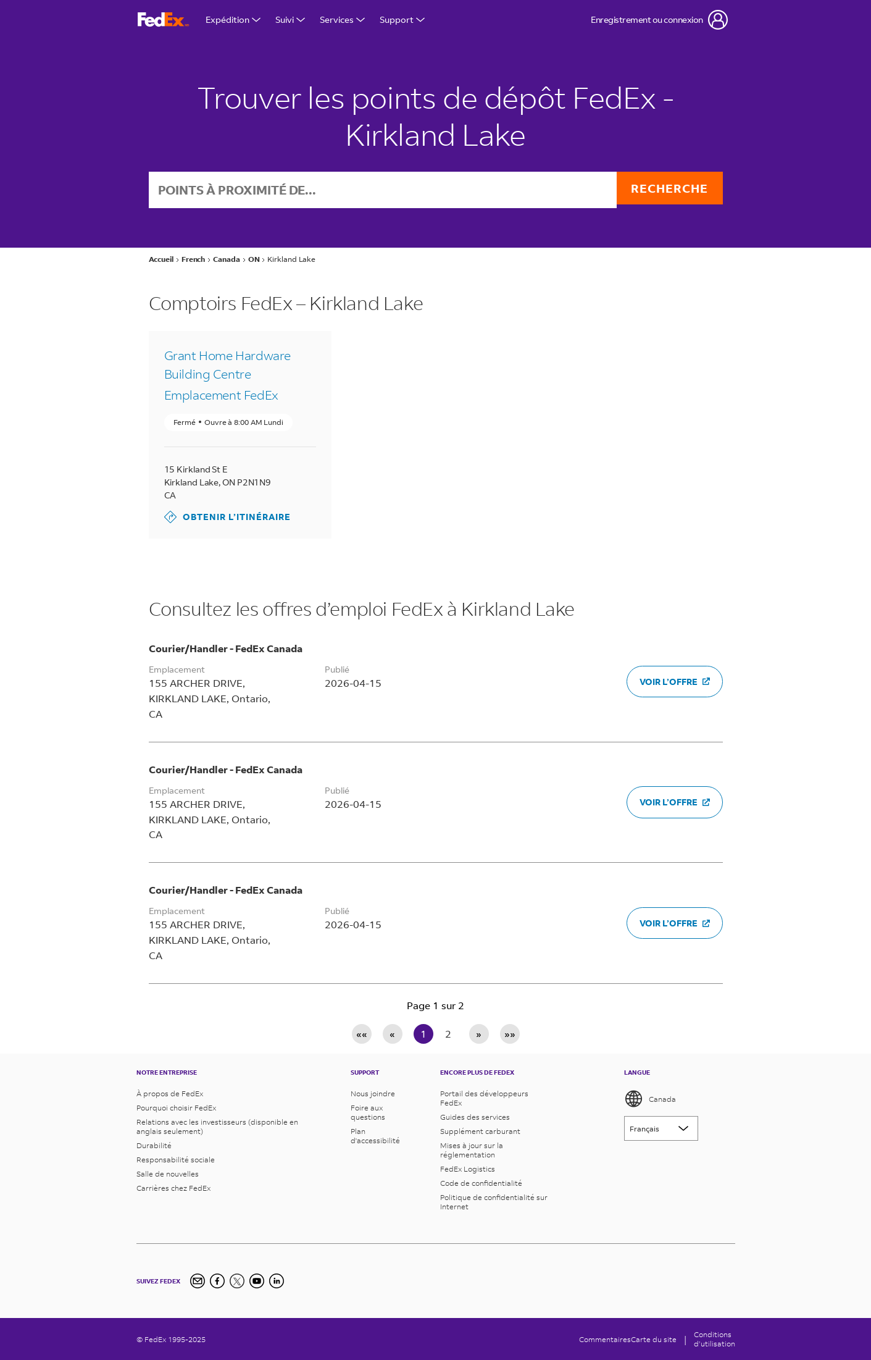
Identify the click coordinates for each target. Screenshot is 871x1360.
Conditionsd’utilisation (714, 1339)
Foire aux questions (368, 1112)
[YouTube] (256, 1281)
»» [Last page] (509, 1034)
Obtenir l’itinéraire (227, 518)
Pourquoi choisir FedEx (176, 1107)
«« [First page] (361, 1034)
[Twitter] (237, 1281)
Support (402, 19)
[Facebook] (217, 1281)
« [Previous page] (392, 1034)
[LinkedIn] (276, 1281)
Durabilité (154, 1145)
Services (342, 19)
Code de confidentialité (481, 1183)
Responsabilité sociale (175, 1159)
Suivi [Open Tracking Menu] (290, 19)
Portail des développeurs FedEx (484, 1098)
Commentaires (605, 1339)
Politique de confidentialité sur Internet (494, 1202)
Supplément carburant (480, 1131)
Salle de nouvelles (167, 1173)
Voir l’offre (675, 683)
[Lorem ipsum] (661, 1128)
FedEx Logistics (467, 1168)
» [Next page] (478, 1034)
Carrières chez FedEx (173, 1188)
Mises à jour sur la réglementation (471, 1150)
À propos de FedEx (169, 1093)
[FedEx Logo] (163, 20)
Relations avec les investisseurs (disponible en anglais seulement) (217, 1126)
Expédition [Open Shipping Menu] (233, 19)
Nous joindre (373, 1093)
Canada (650, 1099)
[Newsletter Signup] (197, 1281)
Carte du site (654, 1339)
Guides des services (475, 1117)
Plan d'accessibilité (375, 1136)
